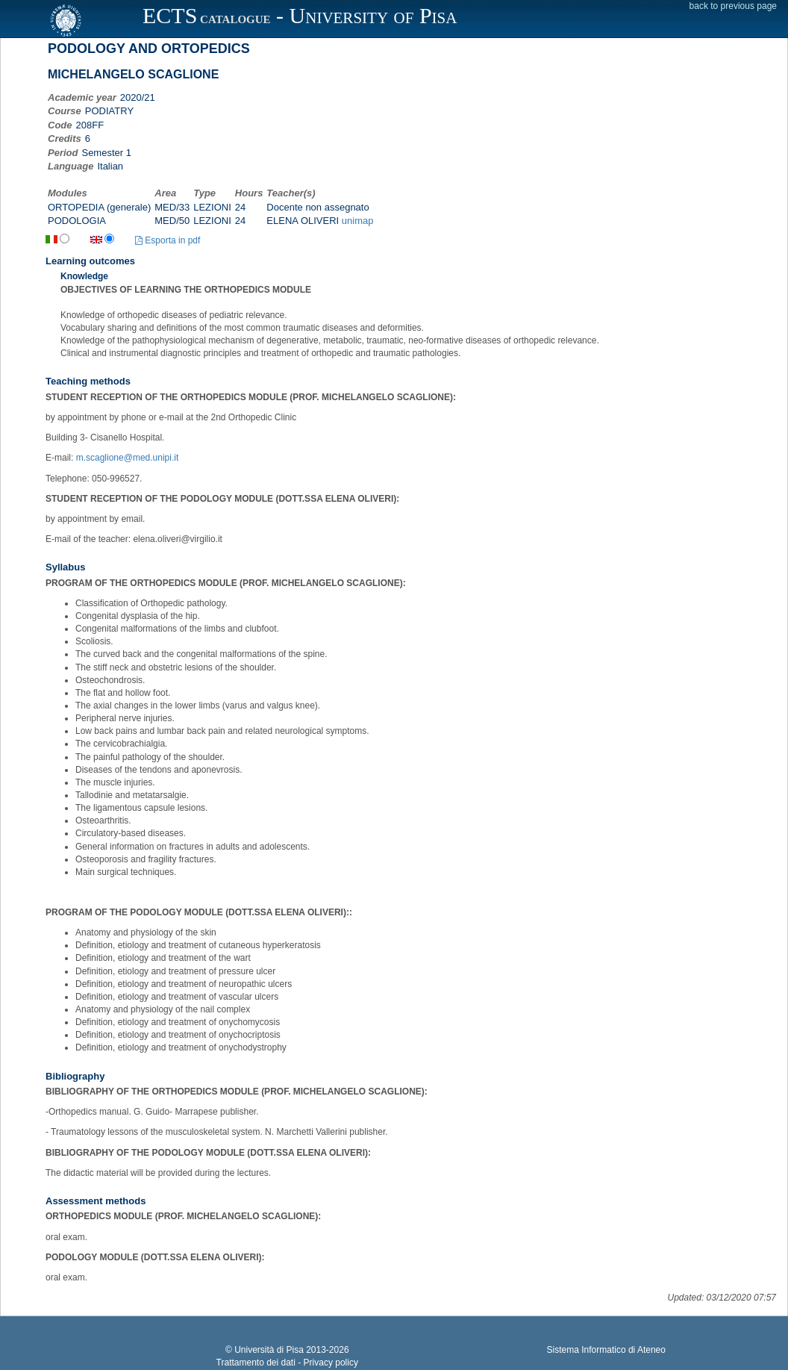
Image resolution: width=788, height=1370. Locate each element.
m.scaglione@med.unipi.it (127, 457)
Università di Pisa (269, 1350)
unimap (358, 220)
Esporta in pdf (167, 240)
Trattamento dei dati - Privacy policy (287, 1362)
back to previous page (733, 6)
